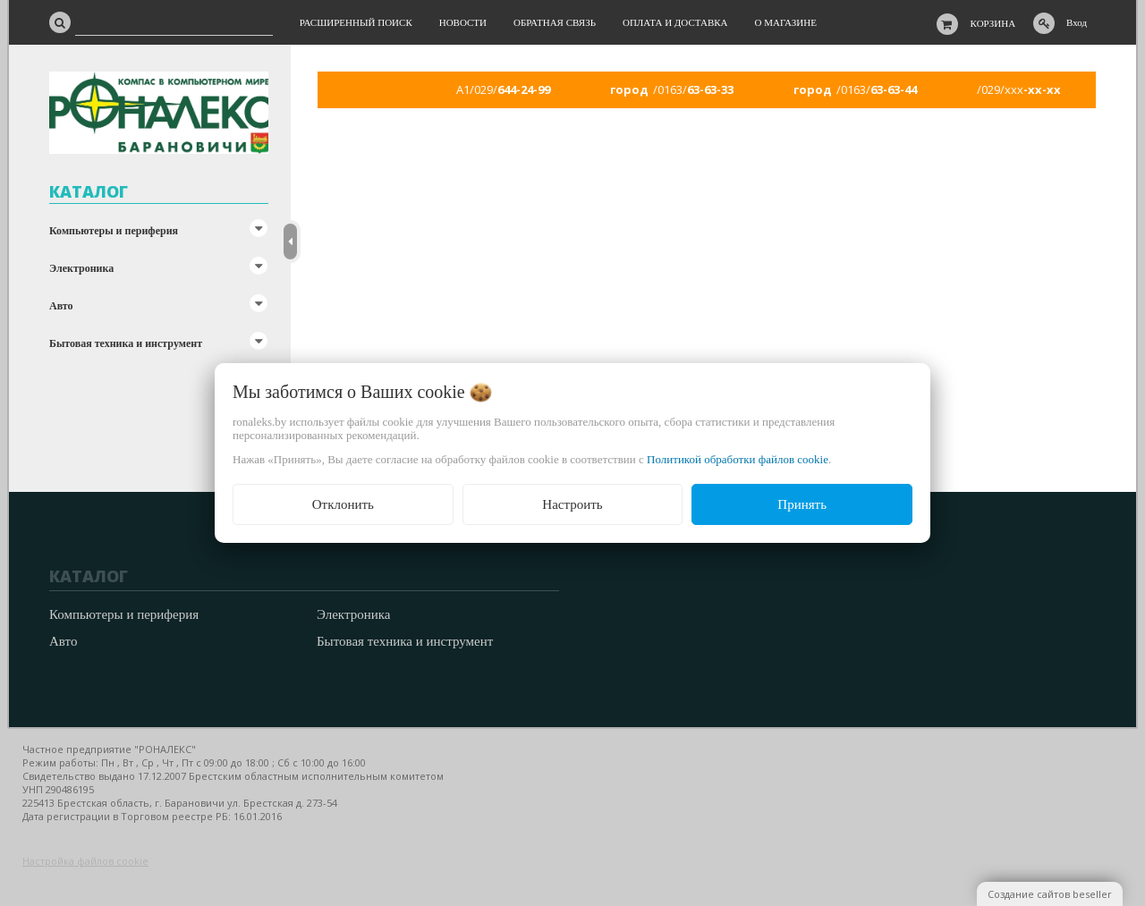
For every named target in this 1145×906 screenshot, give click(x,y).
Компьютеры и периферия (113, 230)
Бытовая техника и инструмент (125, 343)
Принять (802, 504)
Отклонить (343, 504)
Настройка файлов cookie (85, 861)
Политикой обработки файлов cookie (737, 459)
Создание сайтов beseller (1050, 894)
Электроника (81, 268)
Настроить (572, 504)
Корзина (993, 23)
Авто (61, 306)
